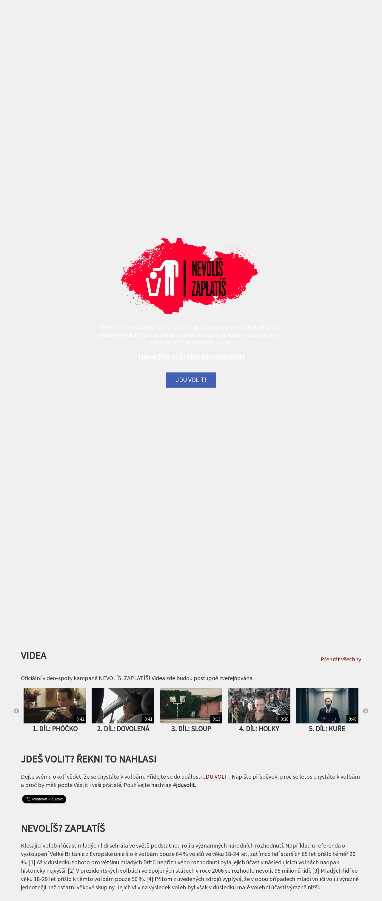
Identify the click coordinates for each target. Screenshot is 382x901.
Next (366, 711)
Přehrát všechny (341, 659)
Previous (16, 711)
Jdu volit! (191, 380)
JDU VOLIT (216, 776)
